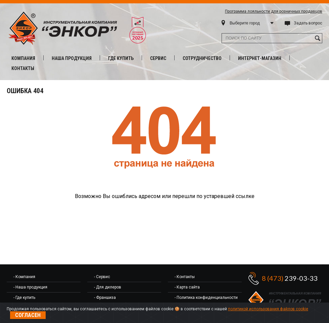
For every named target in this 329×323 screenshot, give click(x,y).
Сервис (158, 58)
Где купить (121, 58)
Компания (23, 58)
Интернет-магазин (259, 58)
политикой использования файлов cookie (268, 309)
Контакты (22, 68)
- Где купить (24, 297)
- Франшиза (105, 297)
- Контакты (185, 276)
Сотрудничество (202, 58)
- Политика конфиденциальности (206, 297)
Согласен (28, 315)
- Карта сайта (187, 287)
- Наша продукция (30, 287)
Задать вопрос (308, 23)
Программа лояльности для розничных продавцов (273, 11)
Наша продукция (72, 58)
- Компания (24, 276)
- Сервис (102, 276)
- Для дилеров (107, 287)
